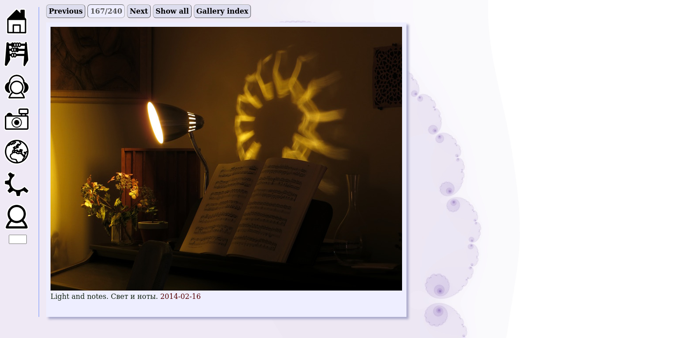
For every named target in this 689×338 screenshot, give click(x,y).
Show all (172, 11)
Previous (66, 11)
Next (139, 11)
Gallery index (222, 11)
